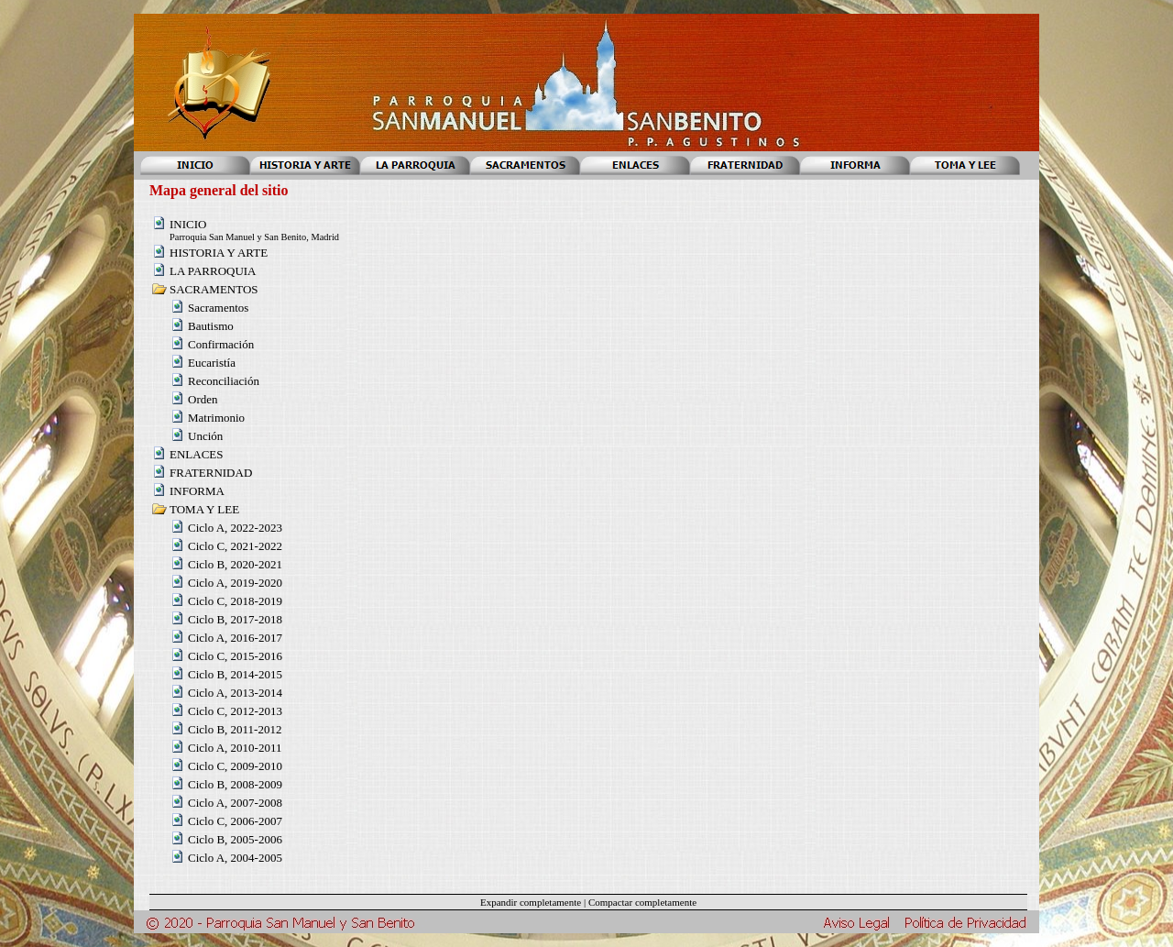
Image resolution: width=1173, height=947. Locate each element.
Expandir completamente (530, 902)
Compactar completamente (642, 902)
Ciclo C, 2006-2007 (235, 821)
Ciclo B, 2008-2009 (235, 784)
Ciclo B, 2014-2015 (235, 674)
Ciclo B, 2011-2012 (234, 729)
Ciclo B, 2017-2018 (235, 619)
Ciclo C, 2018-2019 (235, 601)
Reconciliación (223, 381)
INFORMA (197, 491)
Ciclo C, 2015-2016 (235, 656)
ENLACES (197, 454)
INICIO (188, 224)
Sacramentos (218, 307)
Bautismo (211, 326)
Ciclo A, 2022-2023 (235, 527)
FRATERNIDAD (211, 472)
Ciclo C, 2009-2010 (235, 766)
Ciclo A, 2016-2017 (235, 637)
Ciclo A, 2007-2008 (235, 802)
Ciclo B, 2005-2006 (235, 839)
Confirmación (221, 344)
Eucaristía (212, 362)
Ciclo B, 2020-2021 (235, 564)
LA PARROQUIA (213, 271)
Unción (205, 436)
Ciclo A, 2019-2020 (235, 582)
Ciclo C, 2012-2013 (235, 711)
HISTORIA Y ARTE (219, 252)
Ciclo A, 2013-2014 (235, 692)
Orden (203, 399)
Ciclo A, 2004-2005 (235, 857)
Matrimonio (216, 417)
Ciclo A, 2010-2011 (234, 747)
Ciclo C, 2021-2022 (235, 546)
